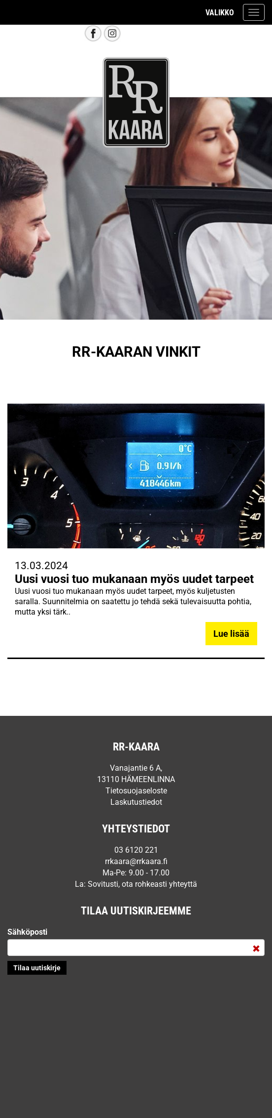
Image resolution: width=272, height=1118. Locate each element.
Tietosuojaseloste (136, 790)
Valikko (219, 12)
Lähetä (37, 968)
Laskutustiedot (136, 802)
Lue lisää (231, 633)
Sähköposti (27, 932)
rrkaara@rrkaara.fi (136, 861)
